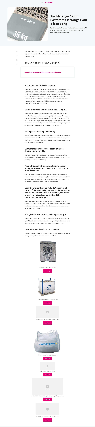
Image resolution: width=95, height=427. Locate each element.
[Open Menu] (42, 2)
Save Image (47, 271)
